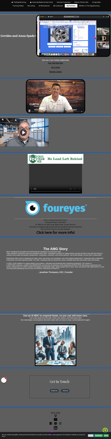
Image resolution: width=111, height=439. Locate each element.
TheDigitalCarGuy (18, 2)
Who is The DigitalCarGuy (89, 6)
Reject (91, 435)
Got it (106, 435)
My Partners (71, 6)
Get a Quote (55, 67)
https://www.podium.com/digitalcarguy (55, 326)
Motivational (44, 6)
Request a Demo (55, 72)
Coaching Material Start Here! (41, 2)
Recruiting (31, 6)
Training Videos (18, 6)
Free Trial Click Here (55, 63)
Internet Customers (64, 2)
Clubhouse (58, 6)
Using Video (96, 2)
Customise (98, 435)
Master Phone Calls (81, 2)
